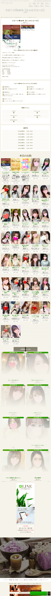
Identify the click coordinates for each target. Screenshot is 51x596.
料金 (38, 3)
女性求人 (42, 6)
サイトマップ (45, 579)
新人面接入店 (36, 6)
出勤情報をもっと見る (25, 348)
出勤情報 (34, 3)
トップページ (5, 579)
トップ (30, 3)
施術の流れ (31, 6)
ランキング (47, 3)
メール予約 (47, 6)
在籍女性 (42, 3)
